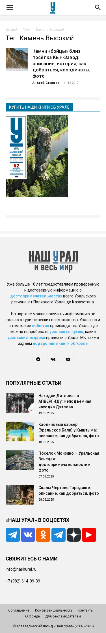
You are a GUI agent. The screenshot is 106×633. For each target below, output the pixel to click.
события (40, 325)
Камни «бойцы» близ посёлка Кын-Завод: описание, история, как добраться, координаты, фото (61, 63)
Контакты (85, 610)
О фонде (32, 616)
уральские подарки (26, 337)
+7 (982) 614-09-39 (23, 581)
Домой (12, 29)
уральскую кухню (66, 331)
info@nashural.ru (21, 569)
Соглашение (19, 610)
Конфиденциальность (53, 610)
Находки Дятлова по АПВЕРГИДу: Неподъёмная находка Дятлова (64, 401)
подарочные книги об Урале (60, 343)
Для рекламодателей (63, 616)
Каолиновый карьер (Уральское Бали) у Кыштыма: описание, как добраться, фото (68, 430)
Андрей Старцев (46, 83)
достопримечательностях (36, 296)
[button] (10, 7)
